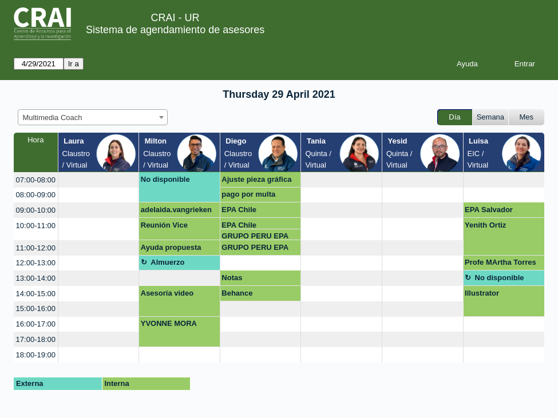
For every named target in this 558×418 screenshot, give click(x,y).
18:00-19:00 (36, 355)
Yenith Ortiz (485, 225)
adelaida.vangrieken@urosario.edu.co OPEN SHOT (176, 211)
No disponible (165, 179)
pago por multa (248, 194)
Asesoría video (167, 293)
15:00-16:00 (36, 308)
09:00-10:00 (36, 210)
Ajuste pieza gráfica (256, 179)
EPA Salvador (489, 209)
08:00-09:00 (36, 194)
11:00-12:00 (36, 248)
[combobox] (93, 117)
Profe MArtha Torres (500, 262)
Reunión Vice (164, 225)
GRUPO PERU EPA (254, 236)
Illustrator (482, 293)
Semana (490, 117)
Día (454, 117)
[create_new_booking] (98, 180)
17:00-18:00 (36, 339)
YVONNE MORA (169, 323)
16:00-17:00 (36, 324)
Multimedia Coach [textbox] (52, 117)
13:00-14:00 (36, 278)
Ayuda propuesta (171, 247)
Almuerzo (167, 262)
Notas (231, 277)
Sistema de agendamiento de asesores (175, 29)
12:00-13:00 (36, 262)
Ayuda (467, 63)
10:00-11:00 (36, 225)
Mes (527, 117)
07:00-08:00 (36, 180)
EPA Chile (238, 209)
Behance (236, 293)
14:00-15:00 (36, 293)
